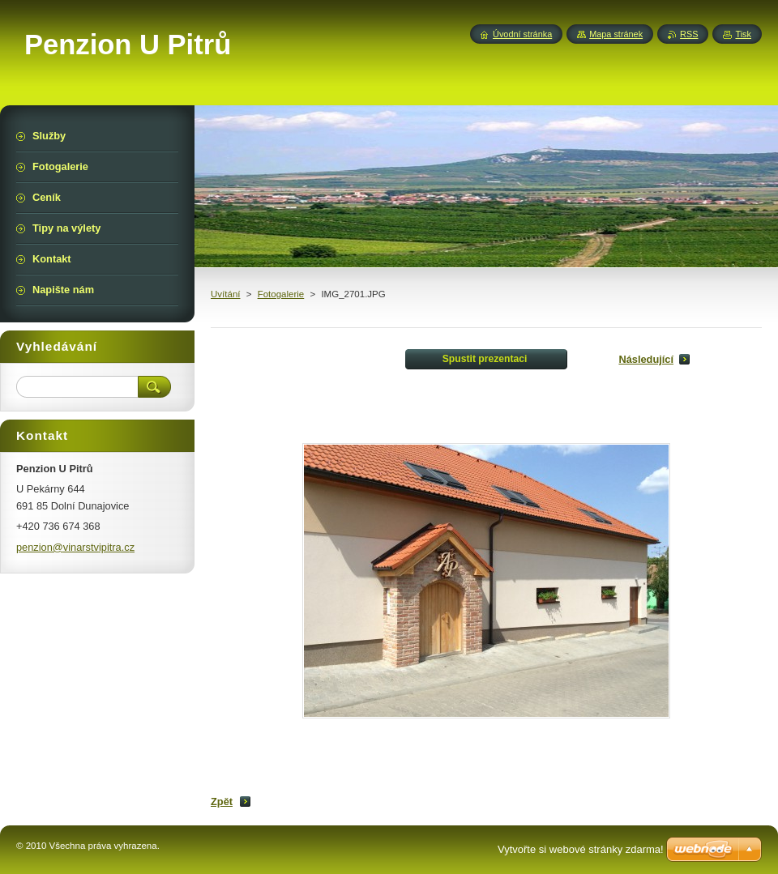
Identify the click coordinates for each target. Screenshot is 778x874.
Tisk (743, 34)
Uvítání (225, 294)
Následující (645, 359)
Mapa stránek (616, 34)
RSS (689, 34)
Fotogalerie (281, 294)
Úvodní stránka (522, 34)
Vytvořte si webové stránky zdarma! (581, 849)
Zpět (222, 801)
